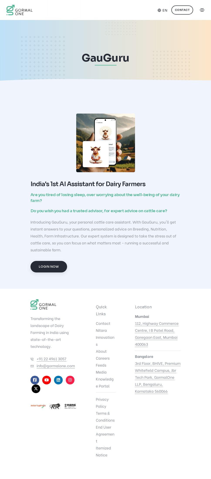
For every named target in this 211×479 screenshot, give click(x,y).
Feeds (101, 365)
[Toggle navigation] (202, 10)
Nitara (101, 330)
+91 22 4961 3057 (51, 358)
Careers (103, 358)
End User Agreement (105, 434)
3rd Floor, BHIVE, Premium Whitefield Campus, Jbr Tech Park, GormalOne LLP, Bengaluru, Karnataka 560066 (158, 377)
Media (101, 372)
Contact (182, 10)
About (101, 351)
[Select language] (162, 10)
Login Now (49, 267)
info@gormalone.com (56, 365)
